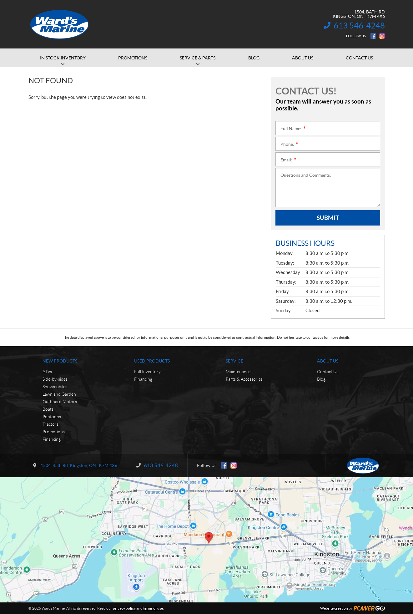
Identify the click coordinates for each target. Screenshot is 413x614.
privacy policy (124, 608)
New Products (60, 360)
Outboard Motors (60, 401)
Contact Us (327, 371)
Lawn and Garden (59, 394)
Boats (48, 409)
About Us (327, 360)
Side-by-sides (55, 379)
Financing (52, 439)
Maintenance (238, 371)
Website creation (334, 608)
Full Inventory (147, 371)
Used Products (152, 360)
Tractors (50, 424)
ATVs (47, 371)
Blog (321, 379)
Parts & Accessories (244, 379)
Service (234, 360)
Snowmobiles (55, 386)
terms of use (153, 608)
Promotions (54, 431)
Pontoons (52, 416)
